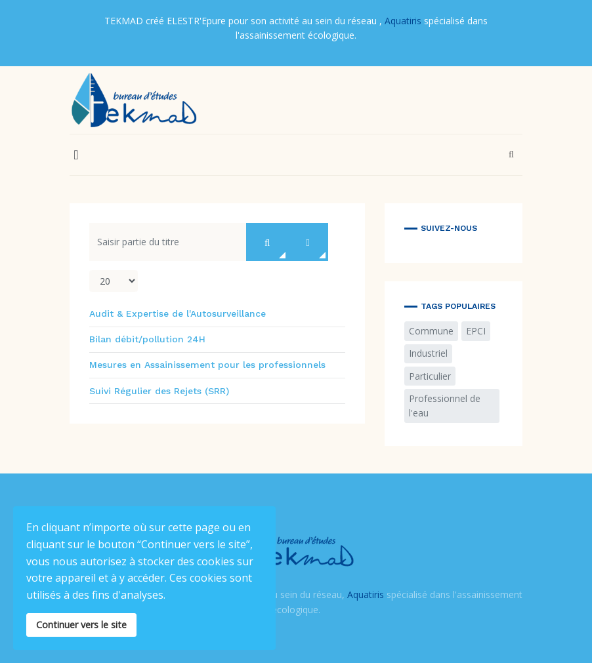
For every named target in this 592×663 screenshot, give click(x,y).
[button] (76, 154)
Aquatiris (403, 20)
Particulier (430, 376)
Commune (431, 331)
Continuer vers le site (81, 624)
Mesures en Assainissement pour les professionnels (207, 364)
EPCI (476, 331)
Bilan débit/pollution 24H (147, 339)
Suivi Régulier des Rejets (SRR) (159, 391)
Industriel (428, 353)
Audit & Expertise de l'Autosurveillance (177, 313)
